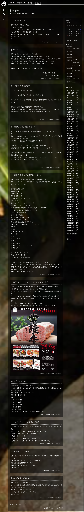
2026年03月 (70, 91)
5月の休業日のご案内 (71, 75)
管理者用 (69, 239)
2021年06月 (70, 147)
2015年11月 (70, 209)
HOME (11, 3)
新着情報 (38, 3)
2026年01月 (70, 93)
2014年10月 (70, 228)
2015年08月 (70, 216)
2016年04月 (70, 202)
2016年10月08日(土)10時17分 (47, 167)
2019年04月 (70, 178)
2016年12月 (70, 192)
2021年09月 (70, 143)
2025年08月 (70, 100)
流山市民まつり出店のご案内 (73, 62)
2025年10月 (70, 98)
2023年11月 (70, 121)
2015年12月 (70, 206)
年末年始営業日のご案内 (72, 59)
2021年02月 (70, 157)
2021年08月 (70, 145)
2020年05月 (70, 166)
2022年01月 (70, 140)
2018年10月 (70, 183)
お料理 (30, 3)
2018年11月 (70, 180)
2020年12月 (70, 161)
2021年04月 (70, 152)
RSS (68, 237)
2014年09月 (70, 230)
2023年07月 (70, 128)
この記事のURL (57, 42)
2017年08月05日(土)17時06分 (47, 42)
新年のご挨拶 (69, 56)
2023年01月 (70, 131)
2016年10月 (70, 195)
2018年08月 (70, 185)
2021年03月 (70, 154)
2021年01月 (70, 159)
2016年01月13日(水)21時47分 (47, 470)
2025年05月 (70, 105)
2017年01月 (70, 190)
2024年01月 (70, 119)
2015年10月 (70, 211)
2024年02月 (70, 117)
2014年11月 (70, 225)
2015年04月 (70, 218)
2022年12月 (70, 133)
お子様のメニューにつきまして (73, 53)
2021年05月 (70, 150)
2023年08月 (70, 126)
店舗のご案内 (21, 3)
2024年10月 (70, 107)
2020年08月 (70, 164)
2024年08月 (70, 112)
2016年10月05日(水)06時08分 (47, 274)
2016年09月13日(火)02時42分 (47, 373)
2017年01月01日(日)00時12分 (47, 78)
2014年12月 (70, 223)
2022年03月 (70, 135)
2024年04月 (70, 114)
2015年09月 (70, 213)
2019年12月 (70, 173)
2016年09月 (70, 197)
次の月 (75, 40)
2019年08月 (70, 176)
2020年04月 (70, 169)
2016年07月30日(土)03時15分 (47, 414)
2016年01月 (70, 204)
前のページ (13, 504)
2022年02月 (70, 138)
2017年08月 (70, 187)
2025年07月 (70, 102)
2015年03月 (70, 220)
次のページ (22, 504)
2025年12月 (70, 95)
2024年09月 (70, 109)
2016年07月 (70, 199)
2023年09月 (70, 124)
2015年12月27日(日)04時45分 (47, 497)
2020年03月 (70, 171)
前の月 (69, 40)
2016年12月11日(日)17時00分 (47, 119)
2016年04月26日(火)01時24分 (47, 443)
